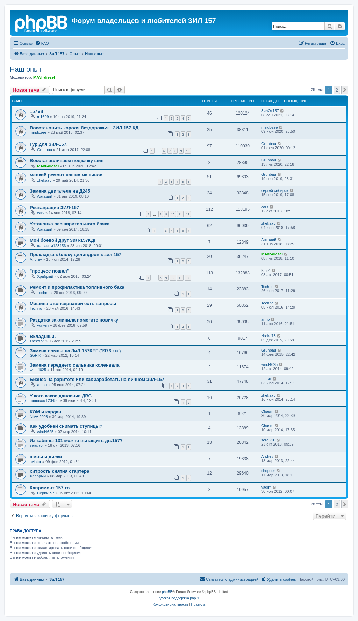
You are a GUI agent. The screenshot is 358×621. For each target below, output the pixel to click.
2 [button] (337, 90)
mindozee (38, 132)
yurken (43, 325)
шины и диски (46, 457)
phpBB (167, 592)
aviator (35, 462)
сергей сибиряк (274, 190)
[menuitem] (42, 43)
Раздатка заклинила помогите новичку (74, 320)
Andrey (36, 259)
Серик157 (46, 493)
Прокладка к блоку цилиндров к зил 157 (75, 254)
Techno (43, 292)
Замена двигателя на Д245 (60, 191)
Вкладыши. (43, 336)
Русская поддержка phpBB (178, 598)
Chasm (267, 411)
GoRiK (35, 355)
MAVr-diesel (44, 77)
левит (42, 385)
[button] (344, 90)
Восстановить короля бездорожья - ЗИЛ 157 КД (84, 127)
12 (187, 214)
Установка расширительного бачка (69, 223)
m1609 (43, 117)
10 (187, 151)
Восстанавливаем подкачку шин (67, 160)
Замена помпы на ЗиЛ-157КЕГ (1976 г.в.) (75, 350)
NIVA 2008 (39, 416)
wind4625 (38, 370)
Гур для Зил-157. (49, 144)
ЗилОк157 (270, 111)
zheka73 (44, 180)
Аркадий (44, 196)
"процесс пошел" (49, 271)
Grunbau (44, 149)
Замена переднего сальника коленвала (75, 365)
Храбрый (45, 276)
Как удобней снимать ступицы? (66, 426)
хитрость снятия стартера (60, 471)
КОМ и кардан (45, 411)
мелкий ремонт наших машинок (66, 175)
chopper (268, 471)
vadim (266, 487)
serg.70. (37, 445)
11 (180, 214)
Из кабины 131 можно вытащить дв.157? (76, 440)
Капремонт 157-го (50, 487)
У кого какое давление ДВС (61, 395)
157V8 (36, 111)
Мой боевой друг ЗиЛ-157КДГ (63, 240)
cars (40, 213)
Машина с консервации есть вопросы (73, 303)
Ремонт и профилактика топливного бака (77, 287)
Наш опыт (26, 69)
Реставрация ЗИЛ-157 (54, 207)
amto (265, 319)
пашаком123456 (51, 246)
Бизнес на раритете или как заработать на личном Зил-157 (97, 379)
